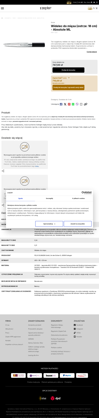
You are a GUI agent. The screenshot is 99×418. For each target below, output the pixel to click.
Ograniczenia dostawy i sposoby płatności (36, 334)
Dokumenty (56, 321)
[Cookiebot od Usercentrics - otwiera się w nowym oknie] (83, 192)
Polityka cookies (56, 347)
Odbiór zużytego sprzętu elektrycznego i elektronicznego (36, 349)
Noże (14, 18)
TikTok (78, 333)
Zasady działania (36, 321)
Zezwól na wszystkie (78, 224)
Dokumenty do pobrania (59, 335)
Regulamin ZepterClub (58, 331)
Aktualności (9, 329)
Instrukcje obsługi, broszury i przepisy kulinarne (60, 353)
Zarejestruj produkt (34, 325)
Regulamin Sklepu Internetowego (57, 326)
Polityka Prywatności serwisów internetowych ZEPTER (59, 341)
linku (37, 166)
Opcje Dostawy (49, 391)
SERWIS (31, 339)
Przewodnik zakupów (35, 329)
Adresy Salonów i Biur (35, 343)
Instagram (79, 329)
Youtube (79, 336)
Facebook (79, 325)
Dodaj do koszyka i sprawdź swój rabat (68, 87)
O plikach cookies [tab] (78, 198)
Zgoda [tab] (20, 198)
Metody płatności (49, 368)
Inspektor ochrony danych (14, 344)
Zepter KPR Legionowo (13, 336)
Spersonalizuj (49, 224)
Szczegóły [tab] (49, 198)
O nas (7, 325)
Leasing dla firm (33, 355)
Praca (7, 333)
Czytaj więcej (92, 52)
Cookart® (8, 18)
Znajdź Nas (79, 321)
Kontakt (8, 340)
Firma (8, 321)
